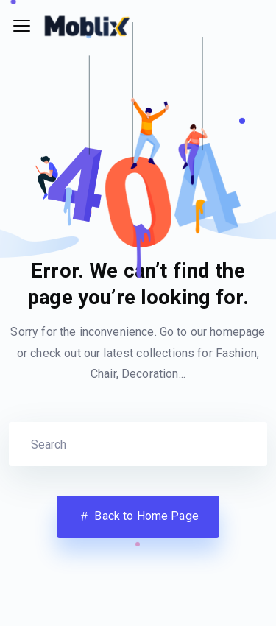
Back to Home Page (138, 516)
